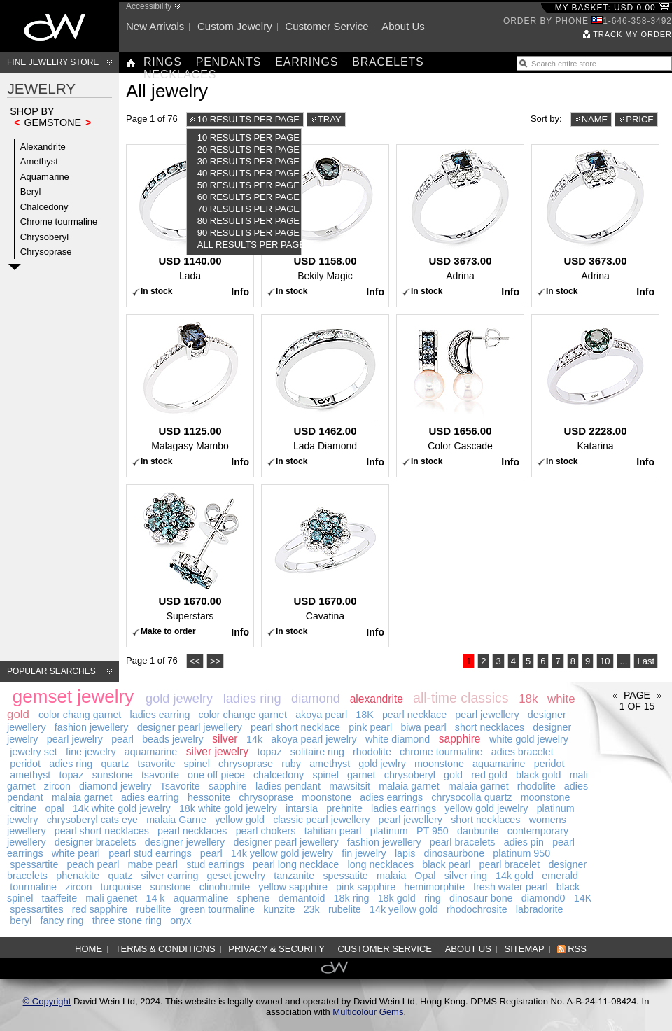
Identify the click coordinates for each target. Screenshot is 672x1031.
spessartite (34, 864)
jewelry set (33, 751)
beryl (20, 920)
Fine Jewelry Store (53, 62)
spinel (197, 763)
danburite (478, 830)
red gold (489, 774)
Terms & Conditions (165, 949)
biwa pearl (423, 727)
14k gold (514, 875)
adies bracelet (522, 751)
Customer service (326, 26)
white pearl (76, 853)
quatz (120, 875)
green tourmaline (217, 909)
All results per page (249, 244)
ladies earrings (403, 808)
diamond (315, 699)
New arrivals (155, 26)
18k (528, 699)
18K (364, 714)
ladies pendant (288, 786)
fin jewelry (364, 853)
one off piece (216, 774)
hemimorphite (434, 886)
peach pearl (93, 864)
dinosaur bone (481, 898)
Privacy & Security (276, 949)
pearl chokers (266, 830)
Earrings (306, 62)
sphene (253, 898)
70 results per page (248, 209)
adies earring (150, 797)
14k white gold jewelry (122, 808)
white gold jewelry (528, 739)
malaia (391, 875)
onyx (180, 920)
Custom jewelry (234, 26)
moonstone (439, 763)
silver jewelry (217, 751)
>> (215, 661)
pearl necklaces (192, 830)
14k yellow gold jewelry (282, 853)
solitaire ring (317, 751)
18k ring (352, 898)
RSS (577, 949)
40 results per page (248, 173)
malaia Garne (176, 819)
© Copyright (47, 1001)
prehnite (344, 808)
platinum (389, 830)
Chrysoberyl (44, 237)
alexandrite (376, 699)
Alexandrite (43, 146)
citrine (23, 808)
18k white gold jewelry (228, 808)
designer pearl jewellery (189, 727)
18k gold (397, 898)
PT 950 (432, 830)
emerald (560, 875)
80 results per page (248, 221)
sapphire (460, 739)
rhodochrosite (477, 909)
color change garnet (243, 714)
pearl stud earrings (149, 853)
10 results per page (248, 119)
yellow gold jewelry (486, 808)
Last (645, 661)
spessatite (345, 875)
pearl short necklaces (102, 830)
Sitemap (525, 949)
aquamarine (151, 751)
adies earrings (391, 797)
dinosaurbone (454, 853)
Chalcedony (44, 207)
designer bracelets (95, 842)
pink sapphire (366, 886)
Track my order (632, 34)
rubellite (153, 909)
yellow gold (240, 819)
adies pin (524, 842)
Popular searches (51, 671)
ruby (291, 763)
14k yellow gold (404, 909)
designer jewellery (185, 842)
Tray (330, 119)
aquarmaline (201, 898)
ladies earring (160, 714)
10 (605, 661)
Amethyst (39, 161)
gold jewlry (382, 763)
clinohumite (225, 886)
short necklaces (489, 727)
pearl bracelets (463, 842)
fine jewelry (91, 751)
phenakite (77, 875)
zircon (57, 786)
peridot (25, 763)
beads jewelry (172, 739)
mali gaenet (111, 898)
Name (595, 119)
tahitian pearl (333, 830)
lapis (405, 853)
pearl (122, 739)
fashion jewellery (92, 727)
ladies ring (252, 699)
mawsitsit (349, 786)
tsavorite (156, 763)
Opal (424, 875)
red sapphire (99, 909)
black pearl (446, 864)
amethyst (329, 763)
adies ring (70, 763)
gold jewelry (179, 699)
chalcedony (278, 774)
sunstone (112, 774)
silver (224, 739)
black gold (538, 774)
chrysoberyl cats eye (92, 819)
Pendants (229, 62)
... (624, 661)
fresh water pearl (510, 886)
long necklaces (380, 864)
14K (583, 898)
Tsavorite (180, 786)
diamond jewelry (115, 786)
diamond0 (544, 898)
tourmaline (33, 886)
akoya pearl (321, 714)
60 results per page (248, 197)
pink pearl (370, 727)
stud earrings (215, 864)
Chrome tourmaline (59, 221)
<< (195, 661)
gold (453, 774)
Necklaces (180, 74)
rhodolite (372, 751)
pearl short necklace (295, 727)
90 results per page (248, 232)
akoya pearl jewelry (313, 739)
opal (55, 808)
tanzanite (294, 875)
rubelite (344, 909)
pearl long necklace (296, 864)
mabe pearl (153, 864)
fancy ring (61, 920)
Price (640, 119)
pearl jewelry (75, 739)
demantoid (302, 898)
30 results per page (248, 161)
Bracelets (388, 62)
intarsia (302, 808)
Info (240, 291)
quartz (115, 763)
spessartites (36, 909)
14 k (155, 898)
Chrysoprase (46, 251)
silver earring (170, 875)
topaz (270, 751)
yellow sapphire (293, 886)
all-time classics (461, 698)
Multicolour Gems (367, 1012)
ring (432, 898)
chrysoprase (245, 763)
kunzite (279, 909)
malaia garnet (409, 786)
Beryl (30, 191)
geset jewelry (236, 875)
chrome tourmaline (441, 751)
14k (254, 739)
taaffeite (60, 898)
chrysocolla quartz (471, 797)
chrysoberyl (409, 774)
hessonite (209, 797)
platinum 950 (521, 853)
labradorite (540, 909)
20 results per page (248, 149)
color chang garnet (79, 714)
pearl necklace (414, 714)
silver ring (465, 875)
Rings (163, 62)
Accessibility (149, 6)
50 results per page (248, 185)
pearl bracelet (509, 864)
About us (403, 26)
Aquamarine (44, 176)
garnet (361, 774)
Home (88, 949)
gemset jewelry (73, 696)
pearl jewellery (487, 714)
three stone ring (127, 920)
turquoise (121, 886)
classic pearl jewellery (321, 819)
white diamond (397, 739)
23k (312, 909)
